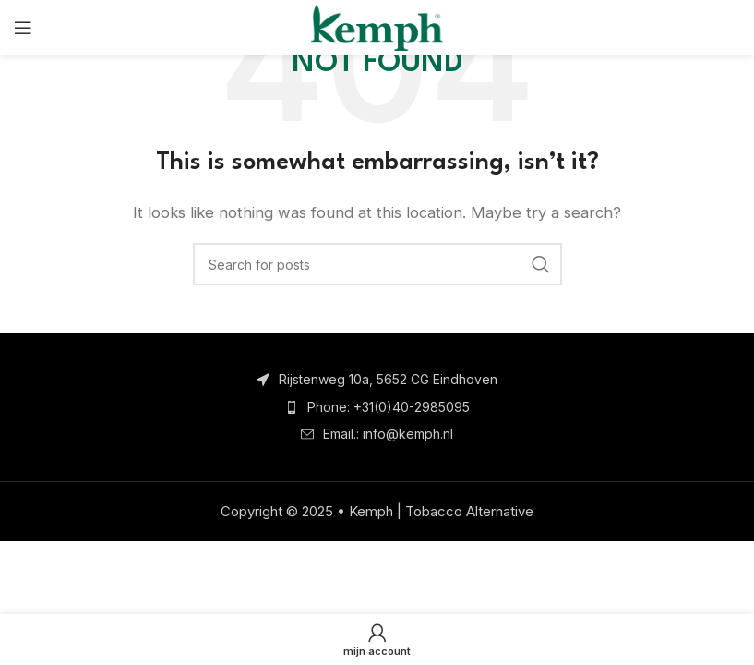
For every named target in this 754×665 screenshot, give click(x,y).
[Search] (377, 264)
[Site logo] (377, 26)
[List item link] (377, 407)
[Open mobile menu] (23, 27)
